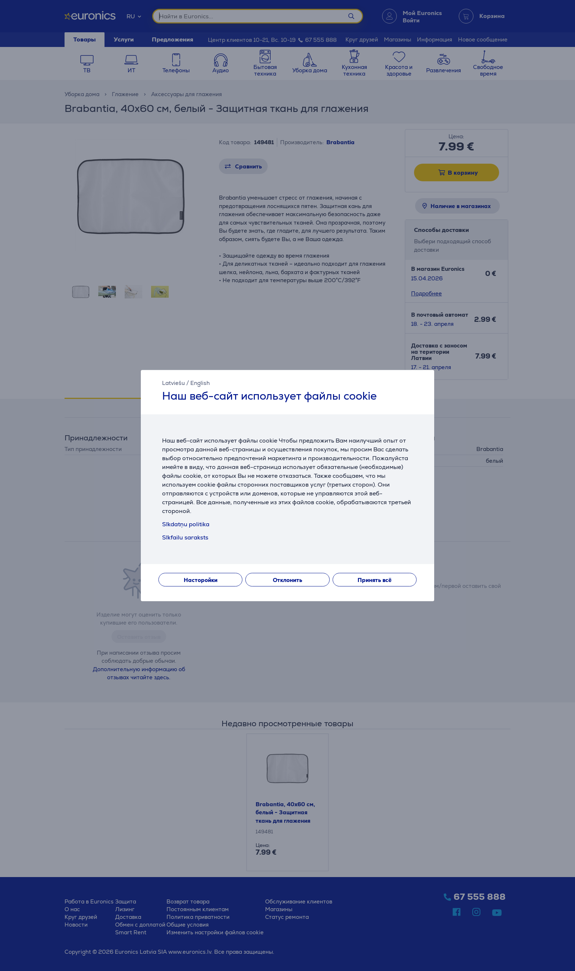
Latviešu (173, 382)
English (200, 382)
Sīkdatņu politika (185, 524)
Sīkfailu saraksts (185, 537)
